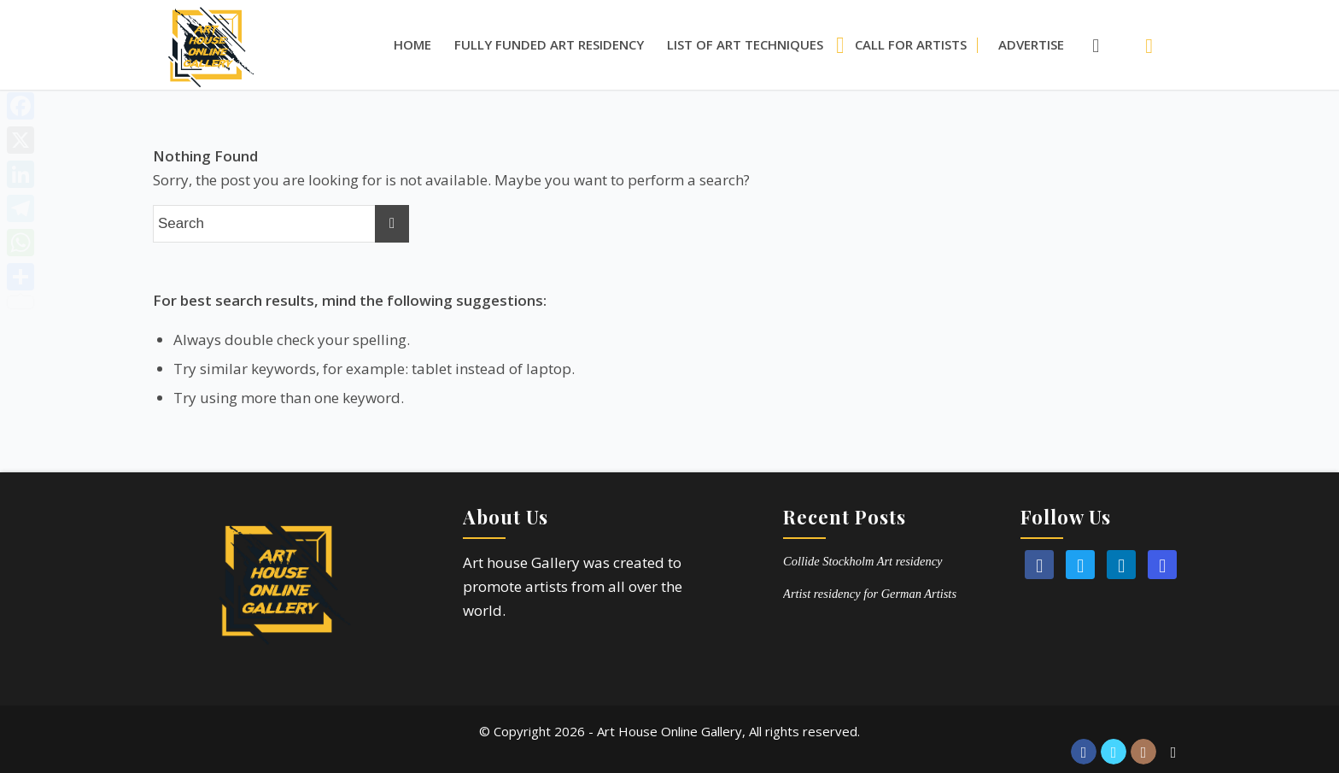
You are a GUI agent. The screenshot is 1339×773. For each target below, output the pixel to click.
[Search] (1087, 45)
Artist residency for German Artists (869, 593)
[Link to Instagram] (1143, 751)
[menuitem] (412, 45)
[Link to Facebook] (1083, 751)
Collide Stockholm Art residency (862, 561)
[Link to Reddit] (1173, 751)
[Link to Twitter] (1113, 751)
